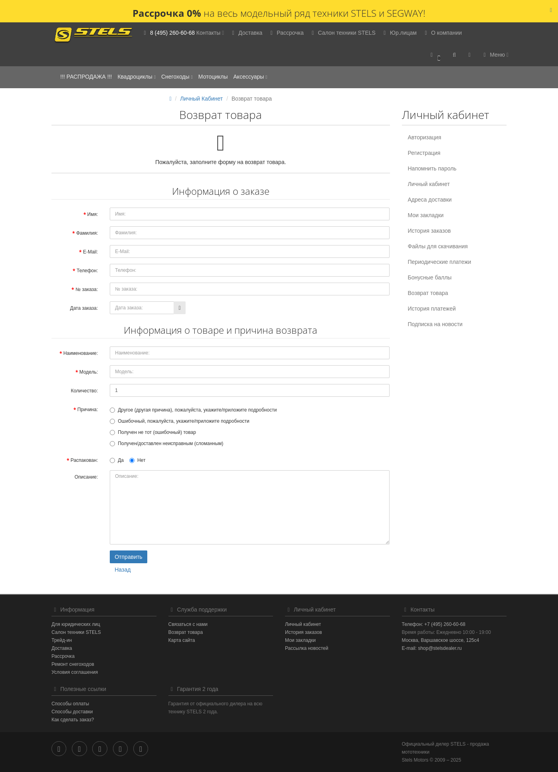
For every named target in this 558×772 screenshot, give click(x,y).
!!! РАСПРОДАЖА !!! (86, 76)
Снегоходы (177, 76)
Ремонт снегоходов (72, 664)
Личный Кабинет (201, 98)
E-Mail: (90, 252)
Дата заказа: (84, 308)
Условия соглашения (74, 672)
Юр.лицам (399, 33)
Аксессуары (250, 76)
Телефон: (87, 270)
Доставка (246, 33)
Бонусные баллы (430, 277)
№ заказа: (86, 289)
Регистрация (424, 153)
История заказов (429, 231)
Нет (137, 460)
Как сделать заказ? (72, 720)
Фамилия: (87, 233)
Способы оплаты (70, 704)
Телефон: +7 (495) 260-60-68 (434, 624)
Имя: (92, 214)
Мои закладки (426, 215)
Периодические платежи (439, 262)
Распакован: (84, 460)
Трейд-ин (61, 640)
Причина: (87, 409)
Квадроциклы (136, 76)
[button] (435, 55)
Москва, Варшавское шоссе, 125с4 (440, 640)
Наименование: (80, 353)
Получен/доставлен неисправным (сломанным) (166, 443)
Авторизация (424, 137)
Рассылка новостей (306, 648)
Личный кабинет (429, 184)
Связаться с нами (188, 624)
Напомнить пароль (432, 168)
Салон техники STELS (342, 33)
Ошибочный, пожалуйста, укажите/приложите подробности (179, 421)
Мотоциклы (213, 76)
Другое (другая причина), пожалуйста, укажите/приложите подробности (193, 410)
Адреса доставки (430, 199)
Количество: (84, 391)
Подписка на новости (435, 324)
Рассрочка (285, 33)
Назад (123, 569)
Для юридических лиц (75, 624)
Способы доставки (72, 712)
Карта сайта (181, 640)
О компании (442, 33)
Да (117, 460)
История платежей (432, 308)
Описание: (86, 477)
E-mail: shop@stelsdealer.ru (432, 648)
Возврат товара (428, 293)
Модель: (88, 372)
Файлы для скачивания (438, 246)
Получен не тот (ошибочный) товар (153, 432)
